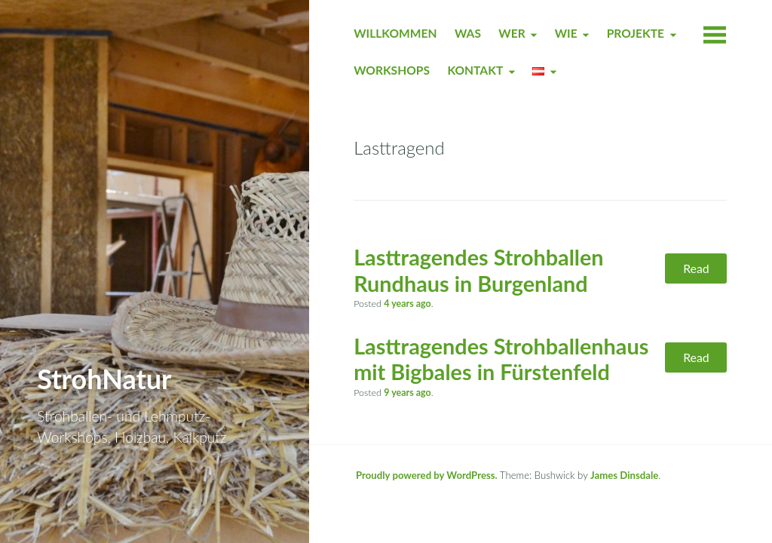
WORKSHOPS (392, 70)
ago (407, 303)
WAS (468, 33)
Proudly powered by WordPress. (427, 475)
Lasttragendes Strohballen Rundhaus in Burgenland (478, 270)
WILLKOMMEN (395, 33)
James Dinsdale (624, 475)
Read (696, 268)
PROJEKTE (635, 33)
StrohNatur (104, 378)
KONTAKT (475, 70)
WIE (566, 33)
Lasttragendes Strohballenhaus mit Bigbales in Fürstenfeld (501, 359)
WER (511, 33)
